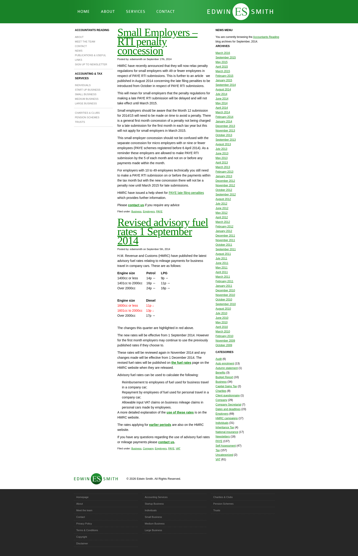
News (78, 50)
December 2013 (225, 126)
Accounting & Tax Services (88, 76)
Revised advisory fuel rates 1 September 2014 (162, 231)
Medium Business (86, 98)
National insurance (227, 432)
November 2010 (225, 295)
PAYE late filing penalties (186, 193)
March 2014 (223, 112)
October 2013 (224, 135)
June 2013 (222, 153)
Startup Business (154, 503)
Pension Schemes (87, 117)
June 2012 (222, 208)
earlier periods (160, 425)
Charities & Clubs (87, 112)
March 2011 (223, 276)
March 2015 (223, 71)
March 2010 (223, 331)
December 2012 (225, 180)
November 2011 (225, 240)
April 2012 (222, 217)
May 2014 (222, 103)
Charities (221, 391)
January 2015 (224, 80)
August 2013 (223, 144)
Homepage (82, 497)
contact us (136, 205)
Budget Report (224, 377)
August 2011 (223, 254)
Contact (81, 46)
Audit (219, 359)
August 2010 (223, 308)
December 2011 (225, 235)
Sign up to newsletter (91, 64)
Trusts (80, 122)
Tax (218, 450)
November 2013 (225, 130)
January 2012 (224, 231)
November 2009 (225, 340)
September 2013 (226, 139)
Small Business (85, 94)
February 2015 (224, 75)
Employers (149, 211)
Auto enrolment (225, 363)
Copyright (81, 536)
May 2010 (222, 322)
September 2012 (226, 194)
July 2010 (221, 313)
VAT (178, 448)
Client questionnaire (228, 395)
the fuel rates (181, 362)
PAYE (159, 211)
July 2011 (221, 258)
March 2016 (223, 53)
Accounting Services (156, 497)
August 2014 (223, 89)
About (79, 37)
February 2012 (224, 226)
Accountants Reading (92, 30)
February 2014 (224, 117)
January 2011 (224, 285)
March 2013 (223, 167)
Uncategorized (224, 454)
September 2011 (226, 249)
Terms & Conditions (87, 530)
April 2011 (222, 272)
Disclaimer (82, 543)
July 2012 (221, 203)
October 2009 (224, 345)
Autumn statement (227, 368)
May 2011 (222, 267)
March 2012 (223, 222)
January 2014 (224, 121)
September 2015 (226, 57)
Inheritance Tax (225, 427)
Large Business (86, 103)
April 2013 (222, 162)
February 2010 (224, 336)
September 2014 (226, 85)
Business (136, 211)
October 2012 (224, 190)
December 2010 (225, 290)
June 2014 (222, 98)
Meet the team (85, 41)
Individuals (83, 85)
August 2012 (223, 199)
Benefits (220, 372)
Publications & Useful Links (90, 57)
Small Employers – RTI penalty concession (157, 41)
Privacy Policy (84, 523)
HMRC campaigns (227, 418)
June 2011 (222, 263)
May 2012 (222, 212)
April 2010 (222, 327)
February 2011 (224, 281)
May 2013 (222, 158)
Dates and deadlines (228, 409)
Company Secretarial (228, 404)
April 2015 (222, 66)
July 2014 (221, 94)
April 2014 (222, 107)
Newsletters (223, 436)
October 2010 (224, 299)
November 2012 (225, 185)
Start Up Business (87, 89)
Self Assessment (226, 445)
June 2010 (222, 317)
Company (148, 448)
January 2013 (224, 176)
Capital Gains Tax (226, 386)
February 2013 (224, 171)
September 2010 (226, 304)
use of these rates (180, 412)
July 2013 (221, 148)
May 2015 (222, 62)
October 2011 (224, 244)
